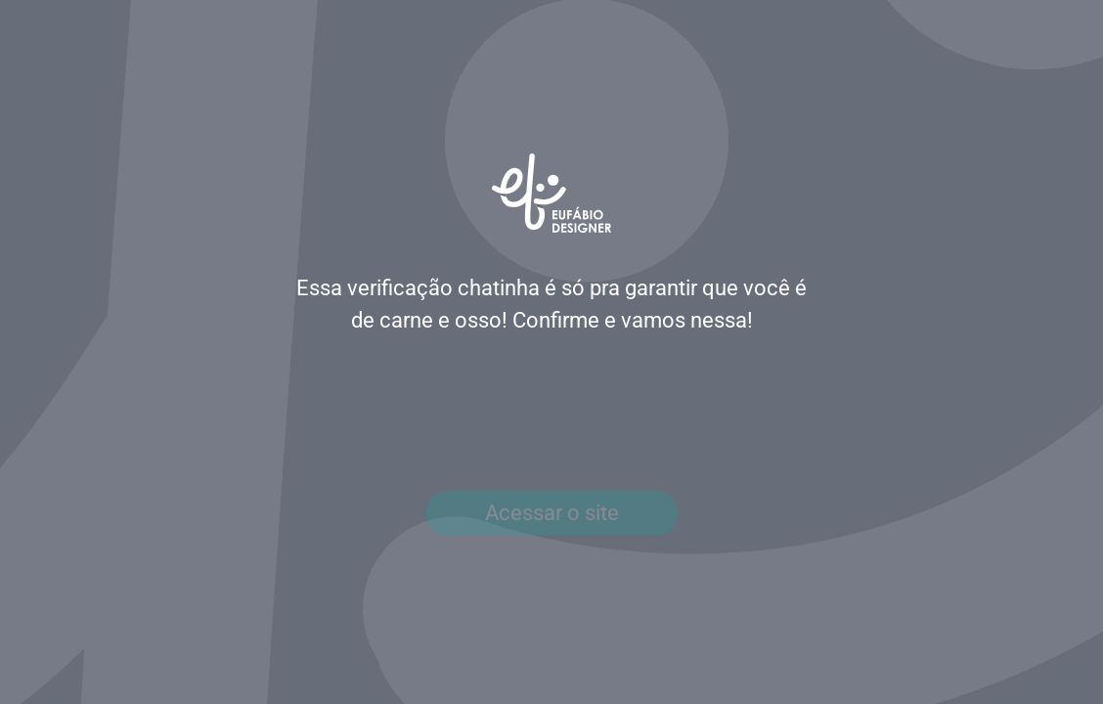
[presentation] (551, 413)
